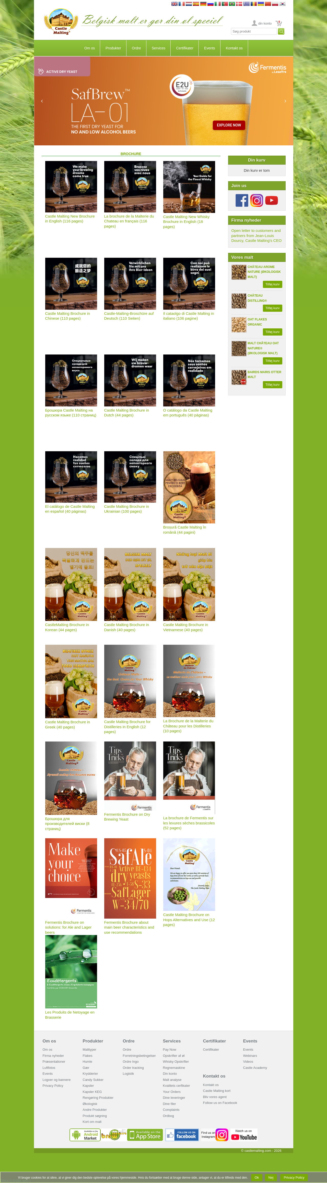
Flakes (87, 1056)
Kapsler (88, 1086)
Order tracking (133, 1068)
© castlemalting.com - (261, 1151)
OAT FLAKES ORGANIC (257, 322)
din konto (265, 23)
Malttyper (89, 1049)
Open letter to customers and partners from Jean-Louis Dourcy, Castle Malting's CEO (256, 235)
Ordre (136, 48)
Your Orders (172, 1092)
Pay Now (169, 1049)
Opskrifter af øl (174, 1056)
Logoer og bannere (57, 1080)
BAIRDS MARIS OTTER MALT (264, 374)
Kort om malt (92, 1122)
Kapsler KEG (92, 1092)
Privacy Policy (53, 1086)
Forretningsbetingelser (139, 1056)
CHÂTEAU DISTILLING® (257, 298)
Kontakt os (234, 48)
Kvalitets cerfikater (176, 1086)
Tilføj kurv (272, 284)
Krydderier (90, 1074)
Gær (86, 1068)
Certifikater (184, 48)
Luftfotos (49, 1068)
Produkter (113, 48)
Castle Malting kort (217, 1091)
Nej (270, 1177)
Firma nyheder (53, 1056)
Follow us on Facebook (220, 1103)
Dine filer (169, 1104)
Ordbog (168, 1116)
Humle (87, 1061)
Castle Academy (255, 1068)
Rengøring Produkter (98, 1098)
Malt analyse (172, 1080)
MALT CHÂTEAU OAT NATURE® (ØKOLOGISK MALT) (263, 348)
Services (159, 48)
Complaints (171, 1110)
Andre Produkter (95, 1110)
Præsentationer (54, 1061)
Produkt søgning (95, 1116)
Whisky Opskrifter (176, 1061)
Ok (257, 1177)
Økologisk (90, 1104)
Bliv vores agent (215, 1097)
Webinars (250, 1056)
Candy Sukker (93, 1080)
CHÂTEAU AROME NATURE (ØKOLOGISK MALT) (264, 272)
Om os (89, 48)
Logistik (128, 1074)
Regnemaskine (174, 1068)
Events (209, 48)
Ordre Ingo (131, 1061)
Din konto (170, 1074)
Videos (248, 1061)
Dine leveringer (174, 1098)
